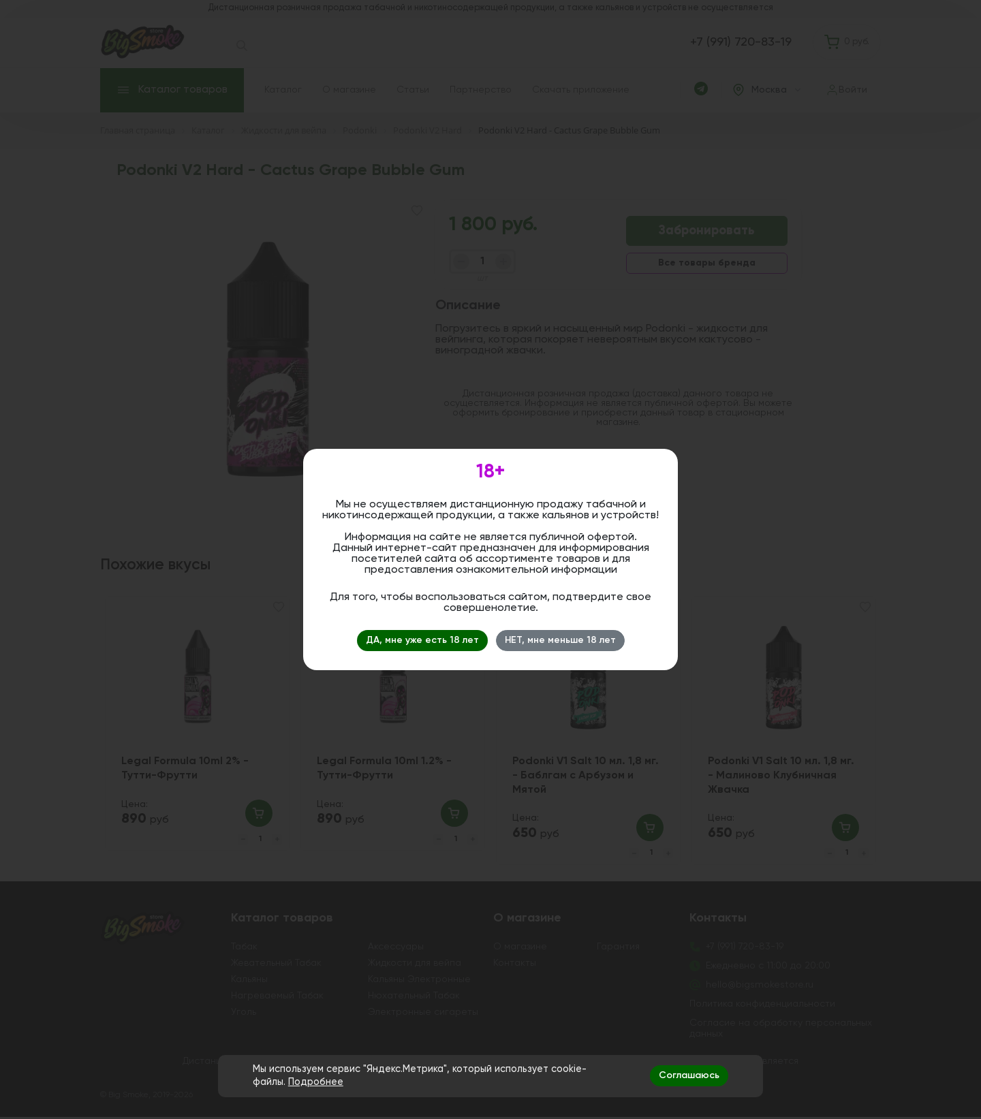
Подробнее (315, 1082)
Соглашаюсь (689, 1075)
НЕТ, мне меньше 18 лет (560, 640)
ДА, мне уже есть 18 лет (422, 640)
